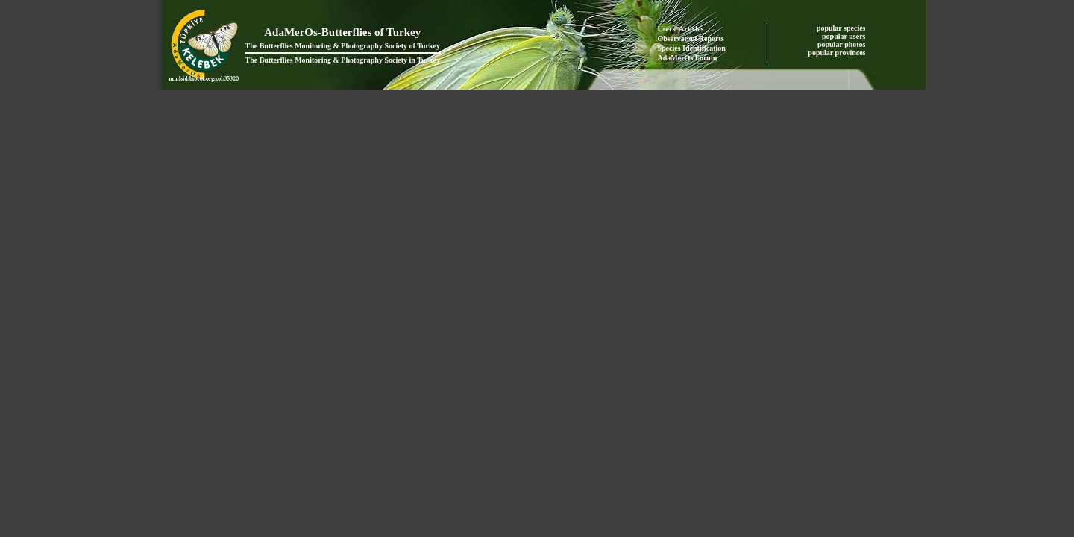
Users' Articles (681, 29)
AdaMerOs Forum (687, 58)
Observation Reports (691, 38)
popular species (842, 28)
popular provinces (837, 52)
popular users (844, 36)
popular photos (842, 44)
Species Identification (692, 48)
